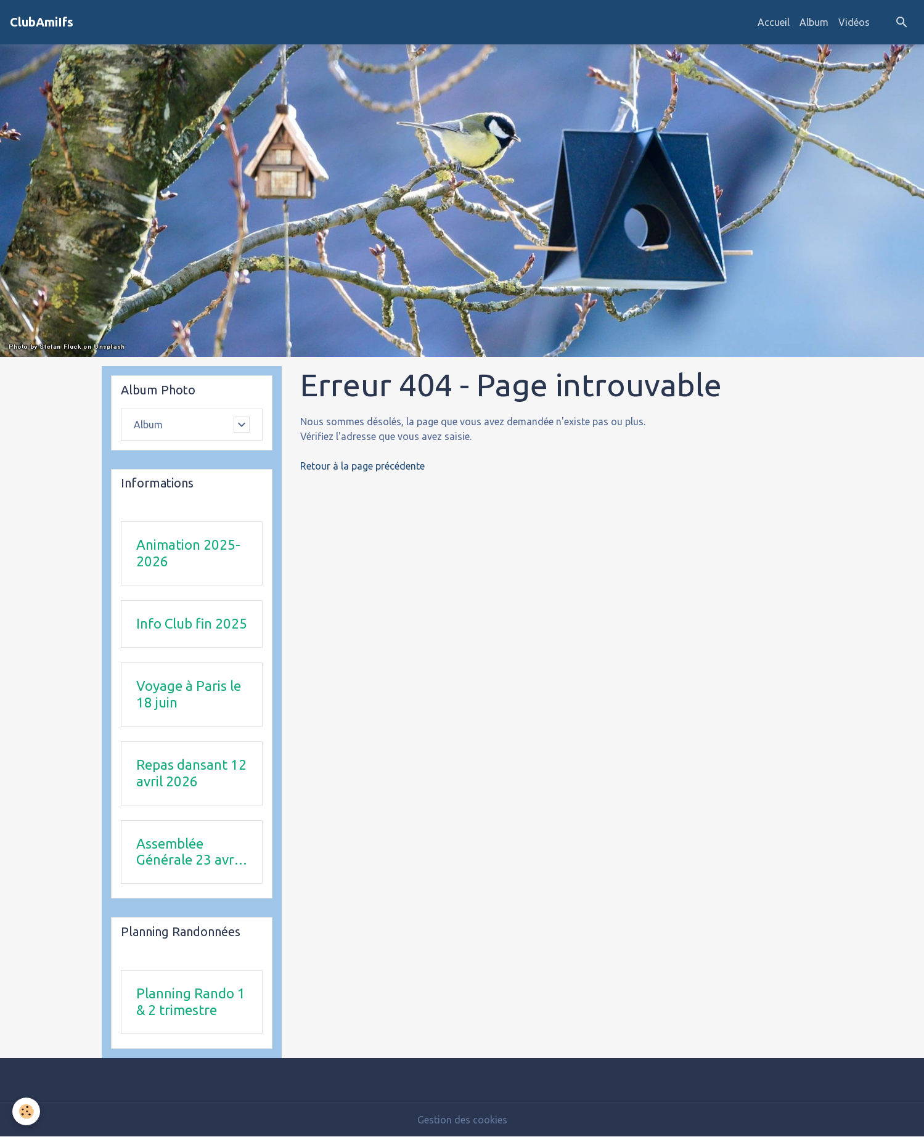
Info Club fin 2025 (191, 623)
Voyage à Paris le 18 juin (188, 694)
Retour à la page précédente (362, 465)
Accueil (774, 22)
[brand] (41, 22)
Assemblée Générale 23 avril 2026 (188, 852)
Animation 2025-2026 (188, 553)
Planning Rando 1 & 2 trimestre (190, 1001)
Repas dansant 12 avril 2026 (191, 773)
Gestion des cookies (462, 1119)
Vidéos (854, 22)
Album (813, 22)
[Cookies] (26, 1111)
